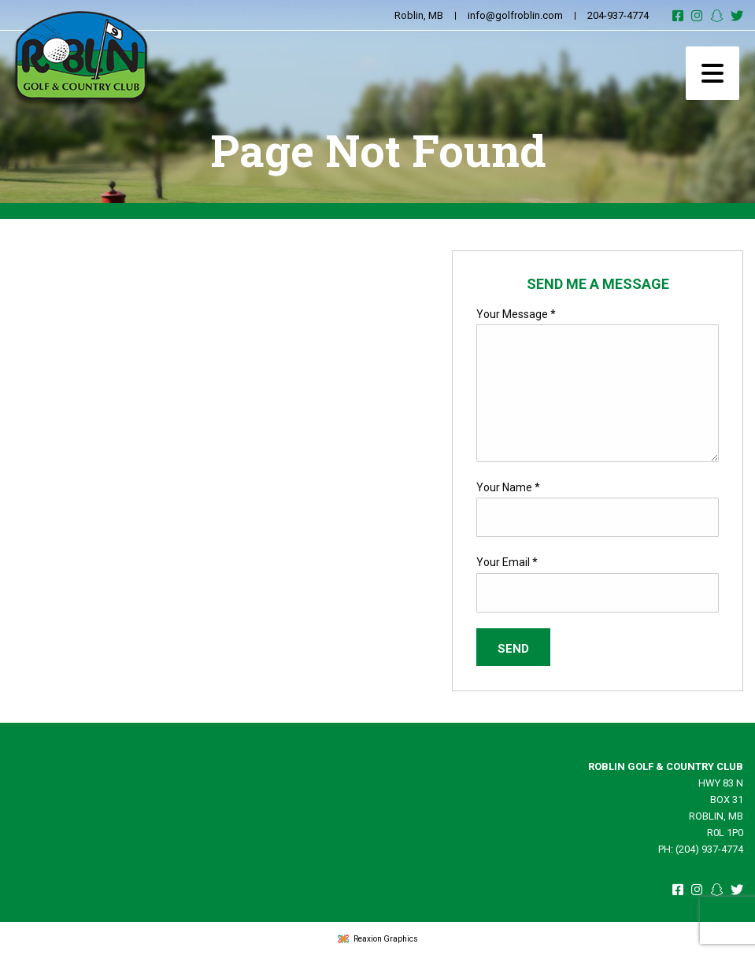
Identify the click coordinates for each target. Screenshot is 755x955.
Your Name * (508, 487)
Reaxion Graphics (385, 939)
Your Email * (507, 562)
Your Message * (516, 314)
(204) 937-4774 (709, 849)
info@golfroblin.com (515, 15)
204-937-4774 (618, 15)
